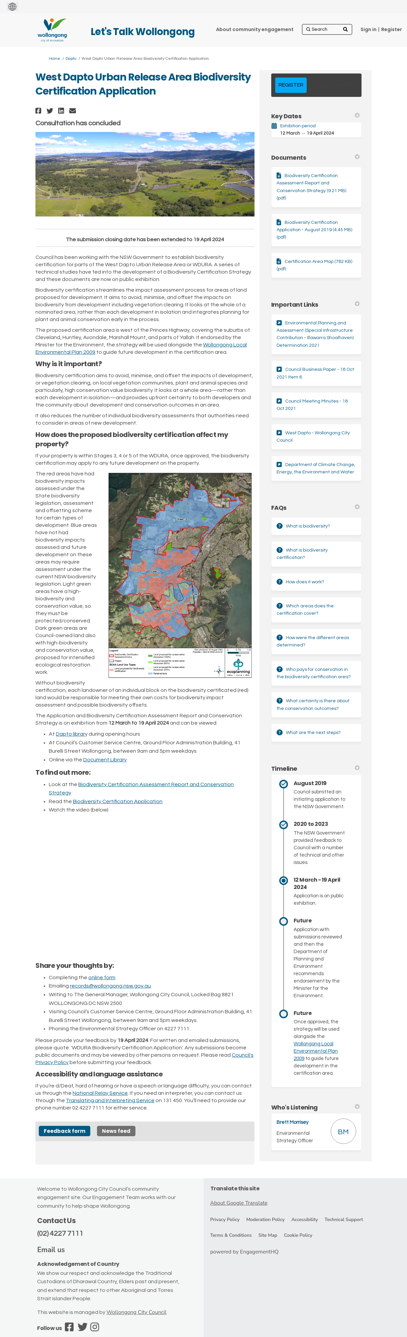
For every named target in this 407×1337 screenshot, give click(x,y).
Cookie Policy (298, 1235)
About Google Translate (239, 1203)
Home (54, 58)
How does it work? (305, 582)
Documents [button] (315, 157)
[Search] (327, 29)
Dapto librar (70, 734)
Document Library (105, 759)
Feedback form (64, 1131)
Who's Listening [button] (315, 1107)
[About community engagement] (254, 29)
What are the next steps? (313, 732)
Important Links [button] (315, 304)
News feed (116, 1131)
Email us (51, 1249)
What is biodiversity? (308, 526)
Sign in (369, 29)
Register (391, 29)
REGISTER (291, 85)
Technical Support (343, 1219)
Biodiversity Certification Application (118, 801)
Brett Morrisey (292, 1122)
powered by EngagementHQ (244, 1251)
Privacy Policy (225, 1219)
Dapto (71, 58)
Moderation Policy (265, 1219)
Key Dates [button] (315, 116)
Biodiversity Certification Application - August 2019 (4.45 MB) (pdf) (314, 230)
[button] (39, 110)
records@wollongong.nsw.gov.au (110, 986)
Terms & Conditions (231, 1235)
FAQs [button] (315, 507)
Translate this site (235, 1188)
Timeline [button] (315, 768)
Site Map (268, 1235)
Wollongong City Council (136, 1312)
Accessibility (304, 1219)
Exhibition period (298, 126)
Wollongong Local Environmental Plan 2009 (316, 1051)
